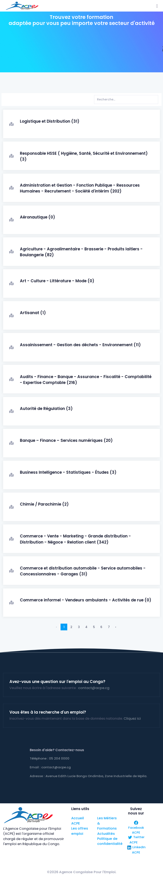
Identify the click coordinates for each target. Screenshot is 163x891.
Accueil (77, 818)
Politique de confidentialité (110, 841)
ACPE (75, 823)
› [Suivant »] (115, 627)
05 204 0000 (59, 758)
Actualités (106, 833)
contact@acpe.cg (93, 687)
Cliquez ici (132, 718)
